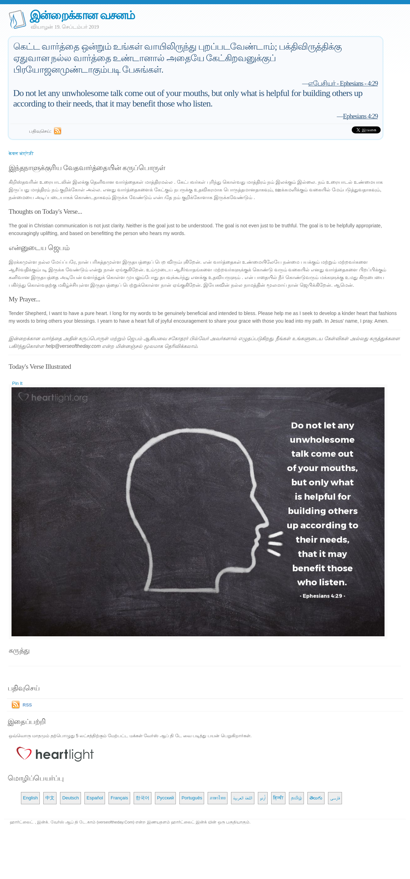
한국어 (142, 797)
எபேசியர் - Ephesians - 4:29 (343, 83)
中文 (49, 797)
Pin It (17, 383)
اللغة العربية (242, 797)
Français (119, 797)
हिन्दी (278, 797)
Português (191, 797)
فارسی (335, 797)
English (30, 797)
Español (95, 797)
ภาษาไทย (217, 797)
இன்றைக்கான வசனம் (82, 15)
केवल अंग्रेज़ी (21, 153)
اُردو (263, 797)
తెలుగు (316, 797)
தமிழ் (296, 797)
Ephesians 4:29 (360, 116)
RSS (27, 705)
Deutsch (70, 797)
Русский (165, 797)
